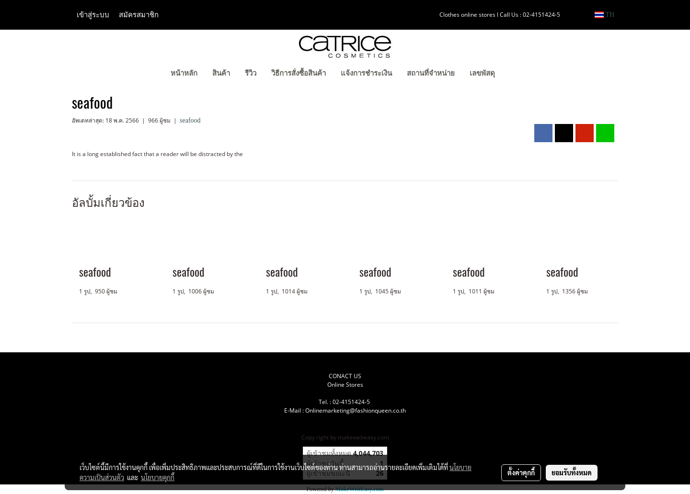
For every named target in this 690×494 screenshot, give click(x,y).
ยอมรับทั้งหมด (572, 472)
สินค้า (221, 73)
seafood (190, 120)
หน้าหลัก (184, 73)
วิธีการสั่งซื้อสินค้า (298, 73)
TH (604, 14)
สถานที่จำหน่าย (431, 73)
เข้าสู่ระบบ (93, 15)
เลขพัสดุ (482, 73)
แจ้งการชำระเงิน (366, 73)
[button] (517, 74)
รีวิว (250, 73)
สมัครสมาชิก (139, 15)
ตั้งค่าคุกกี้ (521, 472)
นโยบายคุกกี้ (157, 477)
